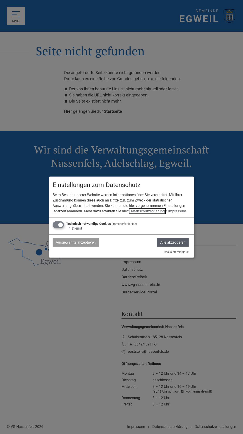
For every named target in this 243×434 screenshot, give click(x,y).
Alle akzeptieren (172, 242)
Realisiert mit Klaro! (176, 252)
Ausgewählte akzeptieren (76, 242)
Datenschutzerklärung (147, 211)
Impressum (177, 211)
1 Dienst (74, 228)
